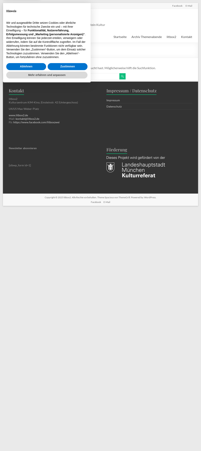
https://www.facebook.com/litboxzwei (36, 122)
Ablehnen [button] (26, 431)
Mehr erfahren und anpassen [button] (46, 440)
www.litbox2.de (18, 115)
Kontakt (186, 37)
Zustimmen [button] (67, 431)
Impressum (113, 100)
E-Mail (189, 5)
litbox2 (52, 17)
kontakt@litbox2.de (27, 118)
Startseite (120, 37)
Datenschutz (114, 106)
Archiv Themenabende (146, 37)
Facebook (177, 5)
